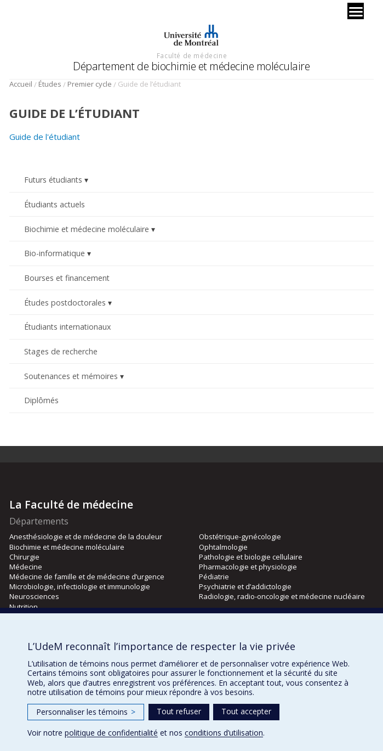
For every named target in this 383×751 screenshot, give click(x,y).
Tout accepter (246, 711)
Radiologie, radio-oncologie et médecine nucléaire (282, 596)
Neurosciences (34, 596)
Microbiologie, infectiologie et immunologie (79, 586)
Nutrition (23, 607)
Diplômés (41, 400)
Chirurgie (24, 557)
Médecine (25, 567)
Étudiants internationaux (67, 326)
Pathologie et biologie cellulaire (250, 557)
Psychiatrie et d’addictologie (245, 586)
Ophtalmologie (223, 547)
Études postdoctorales (65, 302)
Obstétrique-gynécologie (240, 536)
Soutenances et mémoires (71, 376)
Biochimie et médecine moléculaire (86, 229)
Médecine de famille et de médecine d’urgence (86, 576)
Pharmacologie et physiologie (248, 567)
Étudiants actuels (54, 204)
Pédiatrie (214, 576)
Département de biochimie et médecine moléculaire (191, 66)
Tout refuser (179, 711)
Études (49, 84)
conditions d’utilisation (224, 732)
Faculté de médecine (192, 55)
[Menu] (355, 11)
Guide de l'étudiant (44, 136)
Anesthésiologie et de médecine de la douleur (85, 536)
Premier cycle (89, 84)
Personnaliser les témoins (85, 712)
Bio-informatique (54, 253)
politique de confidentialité (111, 732)
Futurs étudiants (53, 179)
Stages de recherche (61, 351)
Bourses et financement (67, 278)
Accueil (20, 84)
